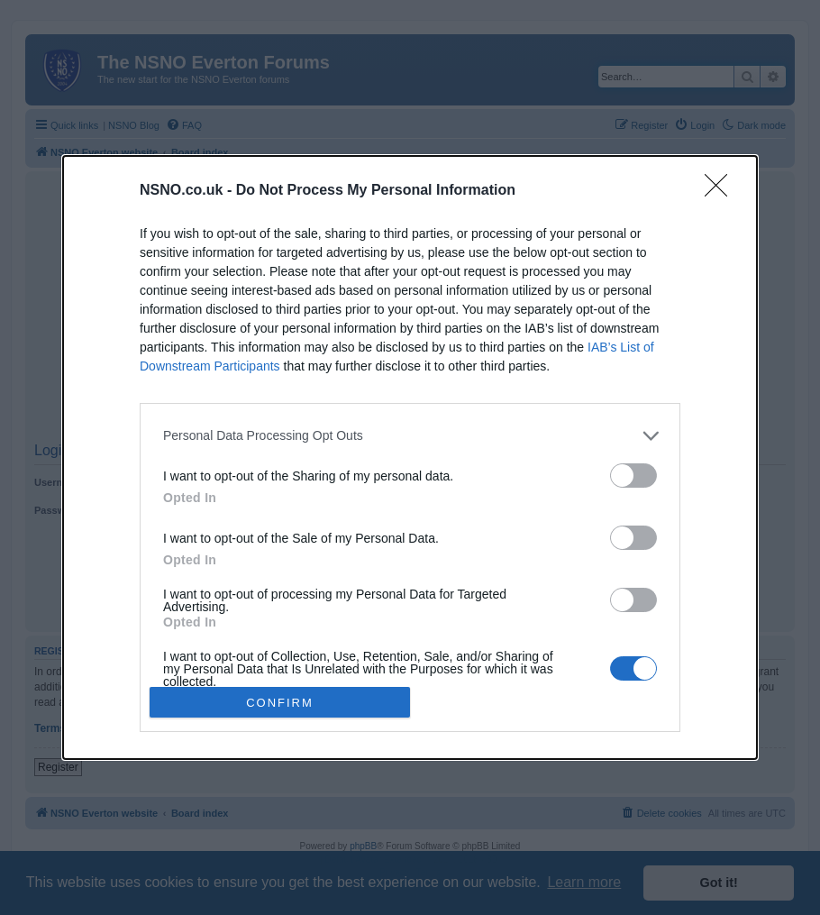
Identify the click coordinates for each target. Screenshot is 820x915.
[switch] (633, 475)
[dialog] (410, 458)
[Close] (722, 191)
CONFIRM (280, 702)
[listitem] (410, 435)
